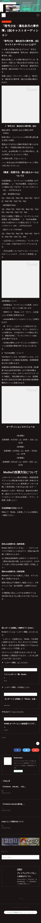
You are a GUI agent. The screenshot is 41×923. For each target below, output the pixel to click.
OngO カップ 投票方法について (13, 828)
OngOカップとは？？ (8, 832)
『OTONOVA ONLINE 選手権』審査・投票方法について (21, 811)
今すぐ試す (26, 9)
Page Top (20, 905)
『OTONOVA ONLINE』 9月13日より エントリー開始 (21, 793)
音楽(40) (4, 744)
